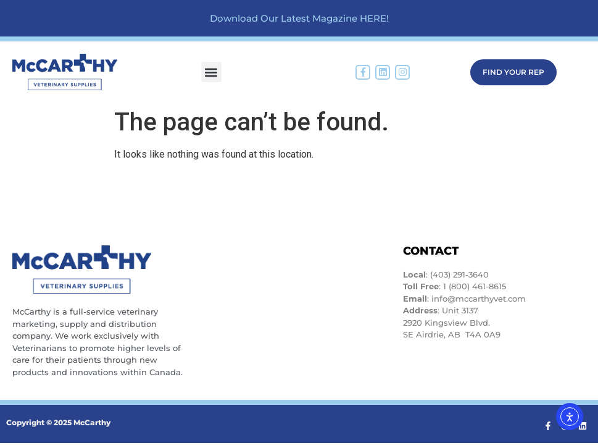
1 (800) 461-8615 (474, 286)
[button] (211, 72)
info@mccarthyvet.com (478, 298)
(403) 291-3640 (459, 274)
